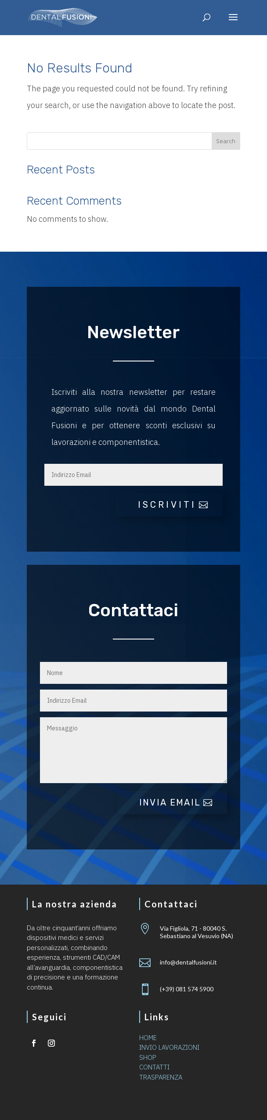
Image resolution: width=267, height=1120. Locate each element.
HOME (148, 1037)
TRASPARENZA (160, 1077)
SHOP (147, 1057)
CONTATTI (154, 1067)
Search (225, 141)
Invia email (170, 802)
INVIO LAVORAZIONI (169, 1047)
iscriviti (167, 504)
